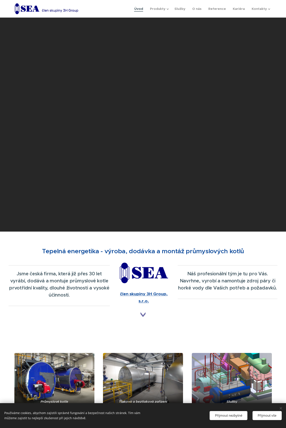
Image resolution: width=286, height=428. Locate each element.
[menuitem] (140, 8)
